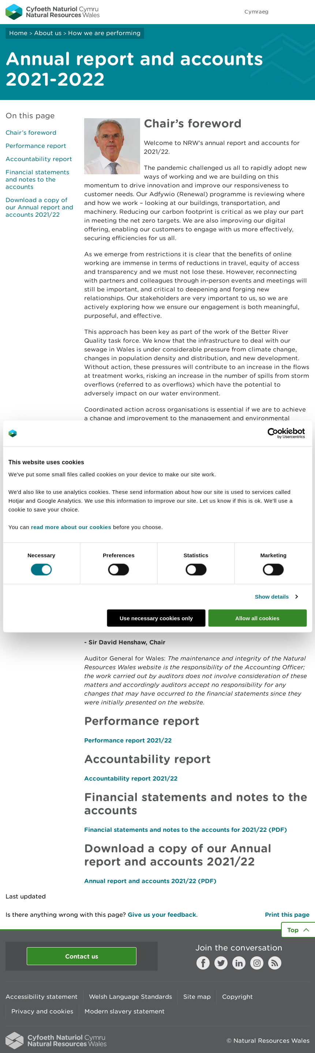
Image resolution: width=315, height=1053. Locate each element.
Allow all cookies (257, 618)
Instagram (256, 963)
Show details (272, 597)
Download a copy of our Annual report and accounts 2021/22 (39, 207)
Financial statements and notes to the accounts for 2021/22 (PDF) (185, 829)
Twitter (221, 963)
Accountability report (38, 159)
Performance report (35, 145)
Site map (197, 996)
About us (47, 33)
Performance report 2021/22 (128, 740)
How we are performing (104, 33)
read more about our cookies (71, 527)
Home (18, 33)
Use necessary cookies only (156, 618)
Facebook (203, 963)
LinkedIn (238, 963)
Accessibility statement (41, 996)
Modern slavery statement (125, 1011)
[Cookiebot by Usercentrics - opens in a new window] (285, 433)
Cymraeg (256, 11)
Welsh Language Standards (130, 996)
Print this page (287, 914)
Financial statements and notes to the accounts (37, 179)
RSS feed (274, 963)
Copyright (237, 996)
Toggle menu (305, 11)
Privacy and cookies (42, 1011)
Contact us (81, 956)
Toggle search (284, 11)
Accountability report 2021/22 (130, 778)
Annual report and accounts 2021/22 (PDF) (150, 880)
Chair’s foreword (30, 132)
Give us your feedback (162, 914)
